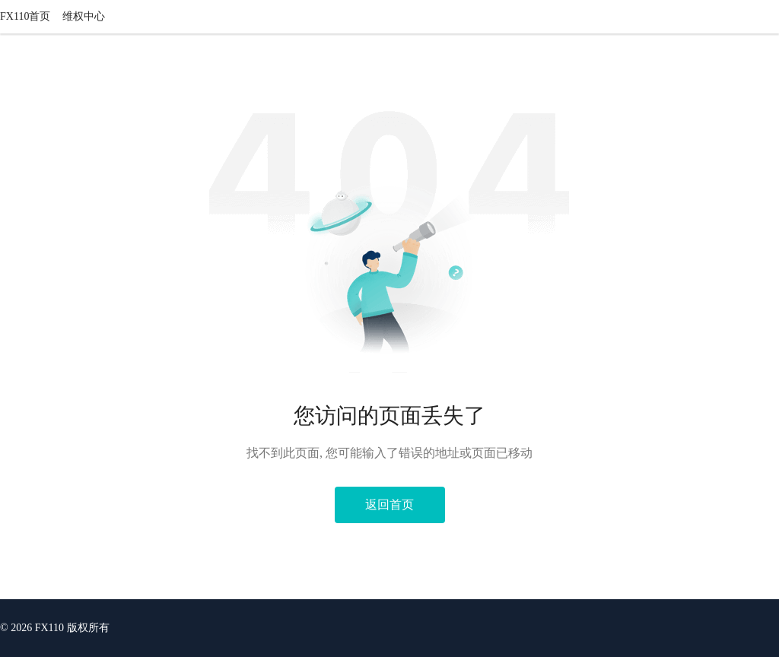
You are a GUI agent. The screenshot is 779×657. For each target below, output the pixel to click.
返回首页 (389, 504)
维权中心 (83, 16)
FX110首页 (25, 16)
